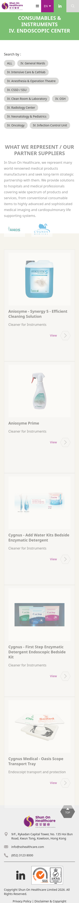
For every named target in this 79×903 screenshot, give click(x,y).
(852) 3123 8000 (22, 855)
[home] (12, 6)
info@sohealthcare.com (27, 847)
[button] (47, 6)
